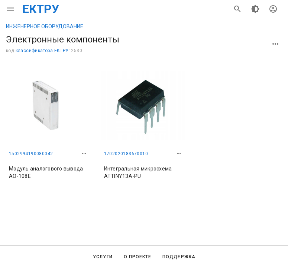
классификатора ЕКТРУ (42, 50)
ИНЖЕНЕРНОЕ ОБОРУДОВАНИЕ (44, 26)
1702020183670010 (126, 153)
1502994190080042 (31, 153)
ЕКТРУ (40, 9)
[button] (84, 154)
